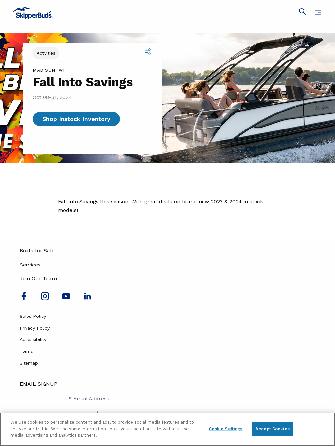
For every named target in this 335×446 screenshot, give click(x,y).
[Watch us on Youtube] (66, 298)
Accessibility (33, 339)
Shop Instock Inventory (76, 118)
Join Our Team (38, 278)
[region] (167, 429)
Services (30, 265)
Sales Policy (33, 316)
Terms (26, 351)
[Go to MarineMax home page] (167, 13)
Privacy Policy (35, 328)
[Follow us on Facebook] (24, 298)
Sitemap (29, 363)
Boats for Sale (37, 251)
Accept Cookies (273, 428)
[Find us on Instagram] (45, 298)
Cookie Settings (226, 428)
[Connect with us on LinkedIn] (87, 298)
